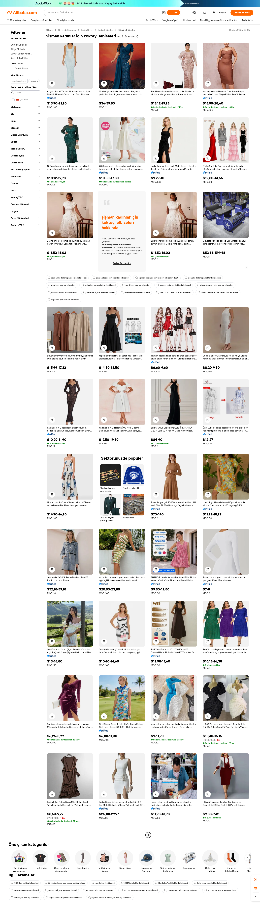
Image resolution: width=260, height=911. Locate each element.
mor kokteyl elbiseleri (103, 883)
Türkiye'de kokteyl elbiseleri (135, 292)
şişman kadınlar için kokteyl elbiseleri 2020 (157, 278)
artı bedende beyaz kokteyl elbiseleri (139, 890)
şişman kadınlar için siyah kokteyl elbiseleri (109, 897)
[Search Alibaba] (103, 12)
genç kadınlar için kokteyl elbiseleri (203, 278)
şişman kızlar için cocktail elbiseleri (111, 278)
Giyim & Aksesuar (67, 30)
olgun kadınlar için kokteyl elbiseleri (215, 285)
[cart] (204, 13)
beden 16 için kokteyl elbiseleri (61, 890)
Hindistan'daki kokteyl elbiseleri (171, 883)
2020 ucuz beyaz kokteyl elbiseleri (173, 292)
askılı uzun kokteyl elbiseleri (62, 292)
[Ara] (173, 12)
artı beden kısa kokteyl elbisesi (220, 890)
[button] (164, 13)
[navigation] (25, 432)
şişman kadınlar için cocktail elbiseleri (67, 278)
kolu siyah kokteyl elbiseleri (25, 897)
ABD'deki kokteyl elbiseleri (24, 883)
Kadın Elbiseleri (105, 30)
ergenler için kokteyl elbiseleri (63, 299)
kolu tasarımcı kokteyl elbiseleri (210, 883)
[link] (255, 879)
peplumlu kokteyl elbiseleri (25, 890)
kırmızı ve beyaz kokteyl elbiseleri (174, 285)
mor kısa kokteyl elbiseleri (61, 285)
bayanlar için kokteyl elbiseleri (99, 292)
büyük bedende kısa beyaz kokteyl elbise (218, 292)
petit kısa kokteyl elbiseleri (136, 285)
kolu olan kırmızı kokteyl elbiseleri (99, 285)
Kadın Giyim (87, 30)
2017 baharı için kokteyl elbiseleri (181, 890)
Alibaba (49, 30)
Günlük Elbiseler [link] (126, 30)
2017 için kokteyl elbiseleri (135, 883)
